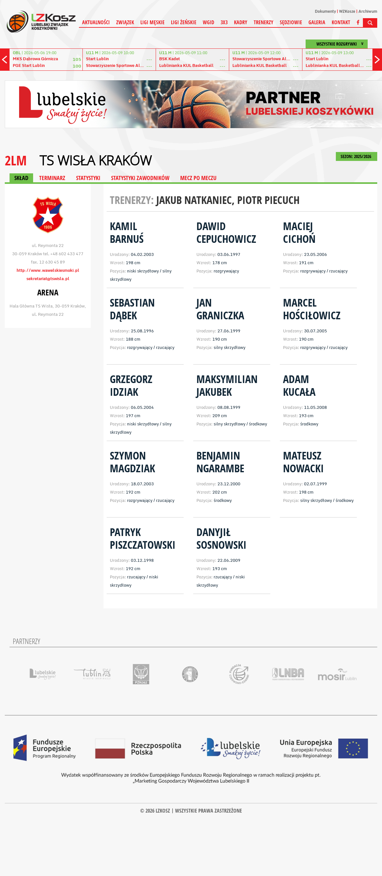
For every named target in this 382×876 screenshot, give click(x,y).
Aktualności (96, 22)
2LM (16, 160)
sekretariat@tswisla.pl (47, 278)
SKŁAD (21, 178)
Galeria (316, 22)
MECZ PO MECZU (198, 178)
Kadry (240, 22)
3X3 (224, 22)
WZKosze (347, 11)
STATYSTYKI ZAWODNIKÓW (140, 178)
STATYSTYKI (88, 178)
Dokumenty (325, 11)
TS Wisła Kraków (95, 160)
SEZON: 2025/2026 (356, 156)
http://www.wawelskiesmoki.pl (48, 270)
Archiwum (367, 11)
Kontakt (341, 22)
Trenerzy (263, 22)
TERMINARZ (52, 178)
